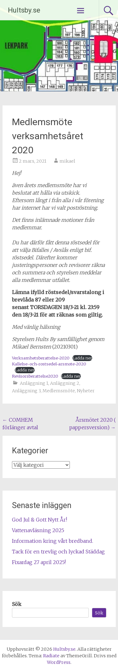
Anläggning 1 (34, 383)
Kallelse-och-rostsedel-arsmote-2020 (49, 363)
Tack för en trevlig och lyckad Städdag (58, 551)
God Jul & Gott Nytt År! (39, 520)
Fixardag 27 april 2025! (39, 562)
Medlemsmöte (58, 391)
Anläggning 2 (64, 383)
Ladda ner (82, 357)
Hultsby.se (24, 10)
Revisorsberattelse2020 (35, 376)
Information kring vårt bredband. (52, 541)
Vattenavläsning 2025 (38, 530)
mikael (67, 161)
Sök (16, 604)
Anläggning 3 (26, 391)
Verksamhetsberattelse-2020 (41, 357)
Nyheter (86, 391)
